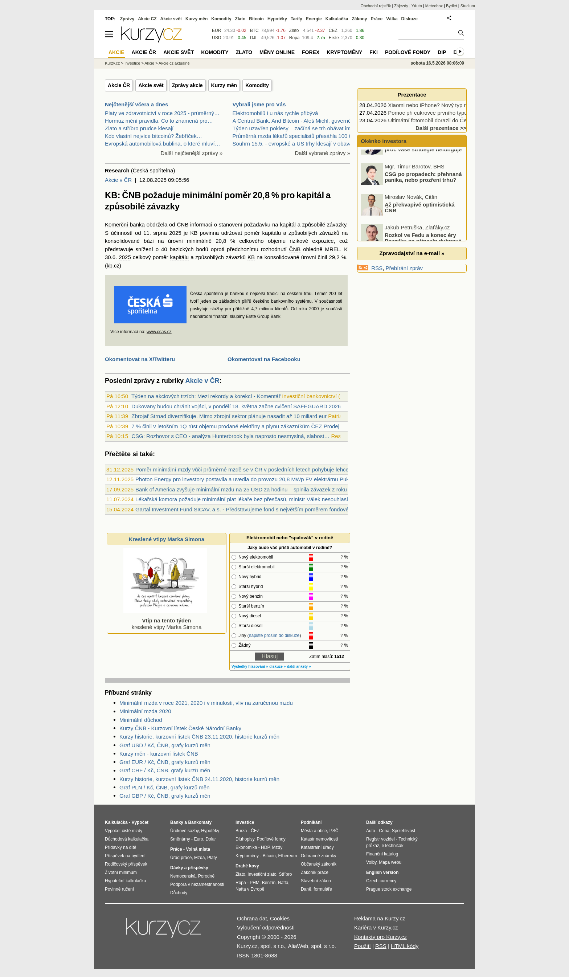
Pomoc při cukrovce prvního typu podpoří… (440, 113)
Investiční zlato (261, 874)
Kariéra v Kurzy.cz (376, 927)
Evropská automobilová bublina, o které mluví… (162, 143)
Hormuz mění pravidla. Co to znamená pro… (159, 121)
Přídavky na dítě (120, 847)
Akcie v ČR (118, 180)
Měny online (277, 52)
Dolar (210, 839)
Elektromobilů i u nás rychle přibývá (275, 113)
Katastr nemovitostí (319, 839)
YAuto (417, 6)
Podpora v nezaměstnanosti (197, 884)
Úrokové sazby (184, 830)
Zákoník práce (314, 872)
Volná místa (198, 849)
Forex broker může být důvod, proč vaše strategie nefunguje (423, 164)
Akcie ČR (119, 85)
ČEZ (333, 30)
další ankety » (299, 667)
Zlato (294, 30)
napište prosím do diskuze (274, 635)
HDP (265, 847)
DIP (442, 52)
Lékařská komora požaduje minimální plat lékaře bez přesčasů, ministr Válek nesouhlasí (241, 499)
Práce (377, 18)
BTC (254, 30)
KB (193, 233)
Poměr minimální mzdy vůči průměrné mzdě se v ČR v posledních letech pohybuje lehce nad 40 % (254, 469)
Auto (370, 830)
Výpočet (139, 822)
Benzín (268, 882)
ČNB (183, 224)
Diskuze (409, 18)
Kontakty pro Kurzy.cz (380, 937)
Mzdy (277, 847)
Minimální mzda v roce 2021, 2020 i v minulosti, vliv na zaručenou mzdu (206, 703)
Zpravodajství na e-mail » (411, 253)
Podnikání (311, 822)
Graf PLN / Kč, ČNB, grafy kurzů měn (164, 787)
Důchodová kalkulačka (126, 839)
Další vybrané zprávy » (322, 153)
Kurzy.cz (112, 63)
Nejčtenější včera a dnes (136, 104)
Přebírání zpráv (404, 268)
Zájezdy (401, 6)
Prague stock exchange (389, 889)
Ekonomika (246, 847)
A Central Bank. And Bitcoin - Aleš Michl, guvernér (293, 121)
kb (109, 265)
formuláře (323, 889)
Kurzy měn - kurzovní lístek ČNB (158, 754)
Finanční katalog (382, 854)
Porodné (206, 876)
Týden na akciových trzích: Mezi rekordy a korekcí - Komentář (206, 396)
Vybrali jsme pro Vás (259, 104)
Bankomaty (200, 822)
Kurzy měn (224, 85)
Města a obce (314, 830)
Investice (132, 63)
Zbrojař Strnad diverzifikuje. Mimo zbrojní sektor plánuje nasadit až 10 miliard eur (229, 416)
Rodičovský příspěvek (126, 864)
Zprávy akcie (187, 85)
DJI (253, 37)
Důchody (178, 892)
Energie (314, 18)
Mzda (199, 857)
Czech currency (381, 880)
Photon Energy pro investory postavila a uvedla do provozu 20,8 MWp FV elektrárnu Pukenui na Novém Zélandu (271, 479)
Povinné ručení (119, 889)
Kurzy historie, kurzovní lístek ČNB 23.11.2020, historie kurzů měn (199, 736)
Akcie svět (150, 85)
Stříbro (285, 874)
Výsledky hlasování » (250, 667)
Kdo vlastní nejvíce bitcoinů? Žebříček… (153, 136)
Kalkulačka (337, 18)
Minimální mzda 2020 (145, 711)
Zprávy (127, 18)
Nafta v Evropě (250, 889)
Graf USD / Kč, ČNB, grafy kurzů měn (164, 745)
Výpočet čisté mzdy (123, 830)
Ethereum (287, 855)
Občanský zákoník (318, 864)
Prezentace (411, 94)
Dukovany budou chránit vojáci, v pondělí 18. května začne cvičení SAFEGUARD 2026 (236, 406)
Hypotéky (277, 18)
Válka (391, 18)
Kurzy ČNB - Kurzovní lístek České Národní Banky (180, 728)
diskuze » (277, 667)
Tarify (296, 18)
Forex (310, 52)
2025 (175, 233)
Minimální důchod (140, 720)
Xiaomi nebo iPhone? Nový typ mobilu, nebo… (444, 105)
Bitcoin (256, 18)
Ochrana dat (252, 918)
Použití (362, 946)
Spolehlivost (404, 830)
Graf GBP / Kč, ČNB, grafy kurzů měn (164, 796)
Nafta (283, 882)
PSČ (334, 830)
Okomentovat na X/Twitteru (140, 359)
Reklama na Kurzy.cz (379, 918)
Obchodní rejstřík (376, 6)
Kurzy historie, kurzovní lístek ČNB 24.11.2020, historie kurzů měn (199, 779)
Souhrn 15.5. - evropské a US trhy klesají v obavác (294, 143)
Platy (212, 857)
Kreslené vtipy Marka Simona (166, 539)
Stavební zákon (316, 880)
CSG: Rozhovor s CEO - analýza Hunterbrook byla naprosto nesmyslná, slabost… (230, 436)
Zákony (359, 18)
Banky (176, 822)
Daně (306, 889)
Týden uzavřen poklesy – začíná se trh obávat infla (294, 128)
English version (382, 872)
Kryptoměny (344, 52)
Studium (467, 6)
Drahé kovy (247, 865)
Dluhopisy (245, 839)
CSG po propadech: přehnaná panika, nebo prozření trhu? (423, 195)
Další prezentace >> (441, 128)
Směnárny (180, 839)
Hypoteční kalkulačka (125, 880)
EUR (216, 30)
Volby (371, 862)
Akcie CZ (147, 18)
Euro (198, 839)
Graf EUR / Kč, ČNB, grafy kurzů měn (164, 762)
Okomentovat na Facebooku (264, 359)
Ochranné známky (318, 855)
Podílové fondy (407, 52)
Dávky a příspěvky (189, 867)
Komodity (257, 85)
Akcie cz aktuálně (174, 63)
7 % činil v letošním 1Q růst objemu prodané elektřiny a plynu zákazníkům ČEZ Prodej (235, 426)
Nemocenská (183, 876)
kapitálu (271, 233)
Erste (334, 37)
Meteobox (434, 6)
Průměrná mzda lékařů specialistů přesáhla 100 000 (295, 136)
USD (216, 37)
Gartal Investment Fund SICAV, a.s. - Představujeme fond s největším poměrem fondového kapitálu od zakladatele (273, 509)
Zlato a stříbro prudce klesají (139, 128)
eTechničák (393, 845)
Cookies (280, 918)
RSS (376, 268)
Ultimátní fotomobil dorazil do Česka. (432, 120)
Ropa (294, 37)
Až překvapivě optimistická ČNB (420, 225)
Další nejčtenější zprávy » (192, 153)
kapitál (288, 224)
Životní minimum (121, 872)
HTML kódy (404, 946)
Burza (241, 830)
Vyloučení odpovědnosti (266, 927)
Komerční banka (125, 224)
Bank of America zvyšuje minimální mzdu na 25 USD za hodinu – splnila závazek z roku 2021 (247, 489)
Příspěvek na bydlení (125, 855)
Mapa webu (390, 862)
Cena (384, 830)
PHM (254, 882)
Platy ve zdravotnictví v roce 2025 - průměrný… (162, 113)
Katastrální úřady (317, 847)
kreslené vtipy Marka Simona (165, 620)
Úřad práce (181, 857)
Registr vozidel (380, 839)
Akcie (149, 63)
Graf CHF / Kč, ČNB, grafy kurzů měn (164, 770)
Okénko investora (382, 141)
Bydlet (451, 6)
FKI (373, 52)
